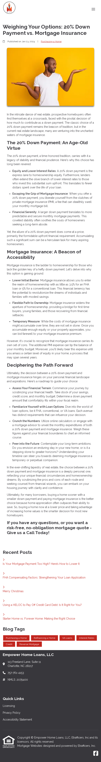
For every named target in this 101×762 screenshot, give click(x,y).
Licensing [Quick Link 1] (9, 705)
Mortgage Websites (30, 745)
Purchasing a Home (51, 41)
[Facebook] (95, 754)
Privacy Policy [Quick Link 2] (11, 712)
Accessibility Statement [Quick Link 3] (17, 719)
